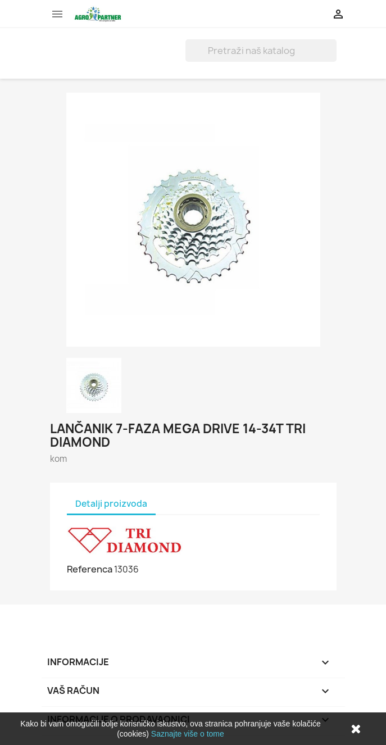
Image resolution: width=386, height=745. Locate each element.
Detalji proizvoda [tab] (111, 504)
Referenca (89, 569)
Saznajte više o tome (187, 733)
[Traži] (261, 50)
